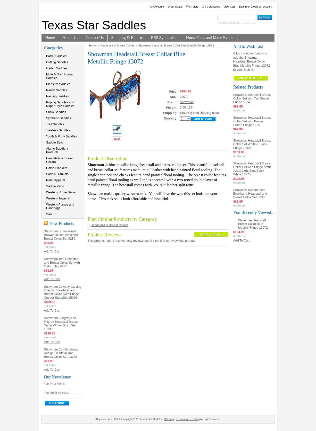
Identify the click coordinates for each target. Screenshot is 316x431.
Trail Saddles (55, 124)
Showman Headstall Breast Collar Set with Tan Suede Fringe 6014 (252, 98)
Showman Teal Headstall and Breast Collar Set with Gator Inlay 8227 (62, 262)
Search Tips (249, 22)
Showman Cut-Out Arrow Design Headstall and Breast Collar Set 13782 (61, 353)
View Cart (229, 6)
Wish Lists (192, 6)
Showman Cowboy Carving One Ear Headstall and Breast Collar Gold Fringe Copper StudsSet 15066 (62, 292)
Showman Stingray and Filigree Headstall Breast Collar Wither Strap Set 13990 (61, 323)
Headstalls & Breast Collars (59, 160)
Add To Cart (52, 251)
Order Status (175, 6)
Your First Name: (54, 383)
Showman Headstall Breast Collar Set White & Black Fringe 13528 (252, 144)
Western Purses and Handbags (60, 206)
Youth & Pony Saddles (61, 136)
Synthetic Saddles (58, 118)
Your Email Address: (56, 392)
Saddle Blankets (57, 174)
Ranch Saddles (56, 90)
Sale (49, 214)
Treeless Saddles (58, 130)
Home (93, 45)
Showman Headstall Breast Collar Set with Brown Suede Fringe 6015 (252, 121)
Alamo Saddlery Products (57, 150)
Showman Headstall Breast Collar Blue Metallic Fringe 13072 (253, 223)
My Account (157, 6)
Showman (187, 102)
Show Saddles (56, 112)
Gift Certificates (211, 6)
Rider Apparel (55, 180)
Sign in (243, 6)
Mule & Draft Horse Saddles (59, 76)
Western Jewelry (57, 198)
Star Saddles (94, 25)
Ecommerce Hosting (188, 419)
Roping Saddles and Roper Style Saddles (60, 104)
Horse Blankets (56, 168)
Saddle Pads (55, 186)
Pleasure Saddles (58, 84)
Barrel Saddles (56, 56)
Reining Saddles (57, 96)
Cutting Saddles (57, 62)
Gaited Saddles (56, 68)
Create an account (261, 6)
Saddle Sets (54, 142)
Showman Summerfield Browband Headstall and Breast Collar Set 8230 (61, 234)
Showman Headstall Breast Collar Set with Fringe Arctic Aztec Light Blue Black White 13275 (252, 169)
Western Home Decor (61, 192)
